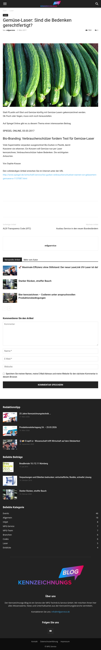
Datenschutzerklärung (49, 641)
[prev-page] (4, 308)
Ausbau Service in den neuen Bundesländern (77, 228)
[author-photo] (50, 241)
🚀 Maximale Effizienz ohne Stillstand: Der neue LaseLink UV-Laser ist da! (58, 267)
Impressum (65, 641)
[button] (4, 4)
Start (5, 10)
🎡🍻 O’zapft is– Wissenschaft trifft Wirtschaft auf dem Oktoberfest (49, 441)
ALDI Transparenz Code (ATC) (17, 228)
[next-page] (9, 308)
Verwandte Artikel (12, 260)
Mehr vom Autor (31, 260)
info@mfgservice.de (60, 611)
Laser (11, 10)
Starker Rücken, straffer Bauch (34, 280)
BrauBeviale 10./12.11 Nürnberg (33, 463)
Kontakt (34, 641)
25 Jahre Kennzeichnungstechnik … (35, 413)
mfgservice (10, 30)
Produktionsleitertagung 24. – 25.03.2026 (38, 427)
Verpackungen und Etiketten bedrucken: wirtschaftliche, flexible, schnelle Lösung (55, 477)
